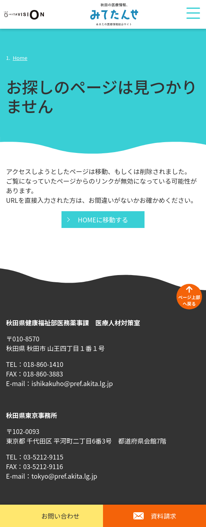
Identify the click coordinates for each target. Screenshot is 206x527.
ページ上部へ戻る (189, 300)
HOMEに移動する (103, 219)
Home (20, 57)
